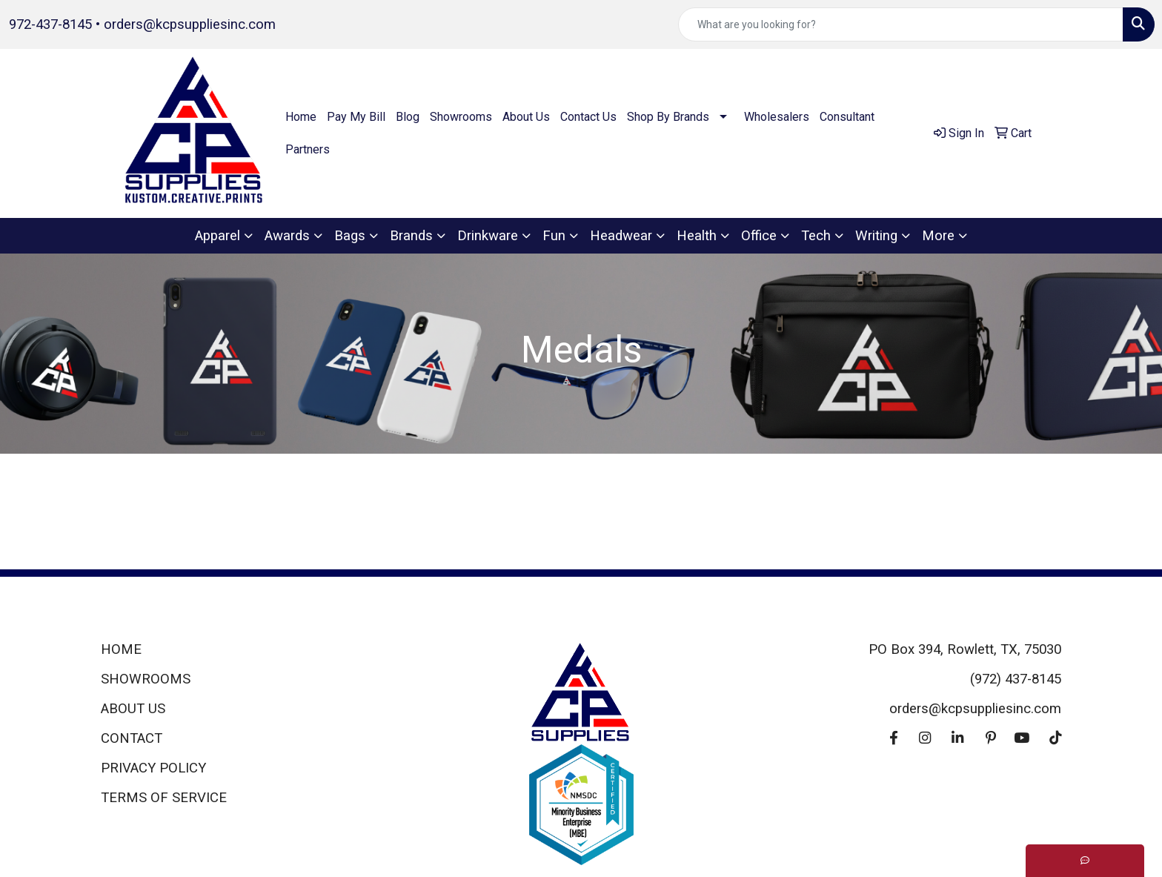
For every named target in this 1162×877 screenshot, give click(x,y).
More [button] (938, 236)
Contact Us (588, 117)
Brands (411, 236)
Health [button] (697, 236)
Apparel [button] (217, 236)
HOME (121, 649)
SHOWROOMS (145, 679)
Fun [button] (553, 236)
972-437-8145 (50, 24)
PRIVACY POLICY (153, 768)
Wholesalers (776, 117)
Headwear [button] (621, 236)
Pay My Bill (356, 117)
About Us (526, 117)
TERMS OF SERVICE (164, 798)
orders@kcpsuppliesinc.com (190, 24)
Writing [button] (876, 236)
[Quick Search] (900, 24)
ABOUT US (133, 709)
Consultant (847, 117)
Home (300, 117)
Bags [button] (349, 236)
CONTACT (131, 738)
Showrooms (461, 117)
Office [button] (759, 236)
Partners (307, 149)
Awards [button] (287, 236)
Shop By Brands (668, 117)
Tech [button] (816, 236)
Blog (407, 117)
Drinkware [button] (487, 236)
